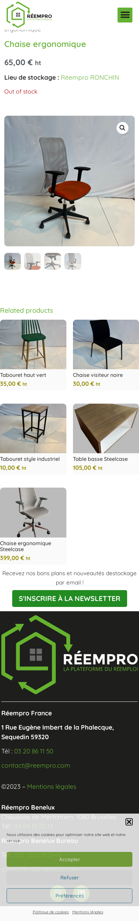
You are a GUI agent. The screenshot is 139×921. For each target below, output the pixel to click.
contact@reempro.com (35, 780)
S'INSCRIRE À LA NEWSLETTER (70, 613)
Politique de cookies (51, 911)
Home (12, 35)
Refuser (69, 877)
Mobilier (38, 35)
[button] (129, 822)
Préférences (69, 896)
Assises (64, 35)
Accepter (69, 859)
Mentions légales (87, 911)
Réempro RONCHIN (90, 92)
